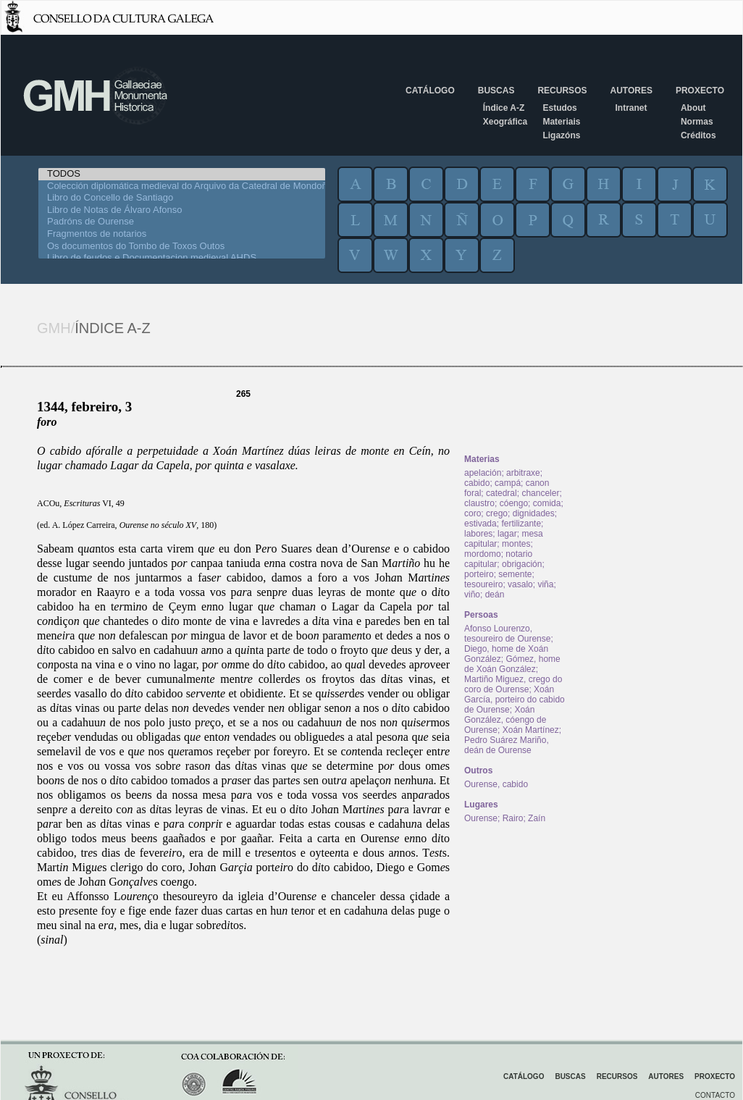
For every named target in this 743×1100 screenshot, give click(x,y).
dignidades (534, 513)
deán (495, 594)
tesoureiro (483, 584)
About (693, 108)
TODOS (181, 174)
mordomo (482, 554)
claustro (479, 503)
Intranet (631, 108)
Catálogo (430, 90)
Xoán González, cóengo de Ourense (505, 720)
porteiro (479, 574)
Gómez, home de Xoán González (512, 664)
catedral (501, 493)
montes (516, 544)
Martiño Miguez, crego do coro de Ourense (513, 684)
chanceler (540, 493)
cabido (477, 483)
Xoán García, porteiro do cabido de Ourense (514, 699)
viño (472, 594)
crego (497, 513)
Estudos (559, 108)
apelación (482, 473)
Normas (697, 122)
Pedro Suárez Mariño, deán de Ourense (506, 745)
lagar (507, 534)
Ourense (481, 818)
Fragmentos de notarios (181, 234)
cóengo (514, 503)
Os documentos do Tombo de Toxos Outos (181, 246)
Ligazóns (561, 135)
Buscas (496, 90)
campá (508, 483)
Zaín (536, 818)
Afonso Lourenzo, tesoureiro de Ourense (507, 634)
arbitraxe (523, 473)
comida (547, 503)
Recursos (562, 90)
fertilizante (521, 523)
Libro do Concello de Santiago (181, 198)
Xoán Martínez (531, 730)
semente (515, 574)
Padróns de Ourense (181, 222)
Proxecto (700, 90)
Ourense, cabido (496, 784)
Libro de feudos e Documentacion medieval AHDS (181, 258)
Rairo (513, 818)
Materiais (561, 122)
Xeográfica (505, 122)
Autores (631, 90)
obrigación (522, 564)
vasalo (520, 584)
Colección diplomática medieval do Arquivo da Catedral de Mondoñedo (181, 186)
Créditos (698, 135)
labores (478, 534)
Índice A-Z (504, 108)
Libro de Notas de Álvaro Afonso (181, 210)
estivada (480, 523)
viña (545, 584)
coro (472, 513)
